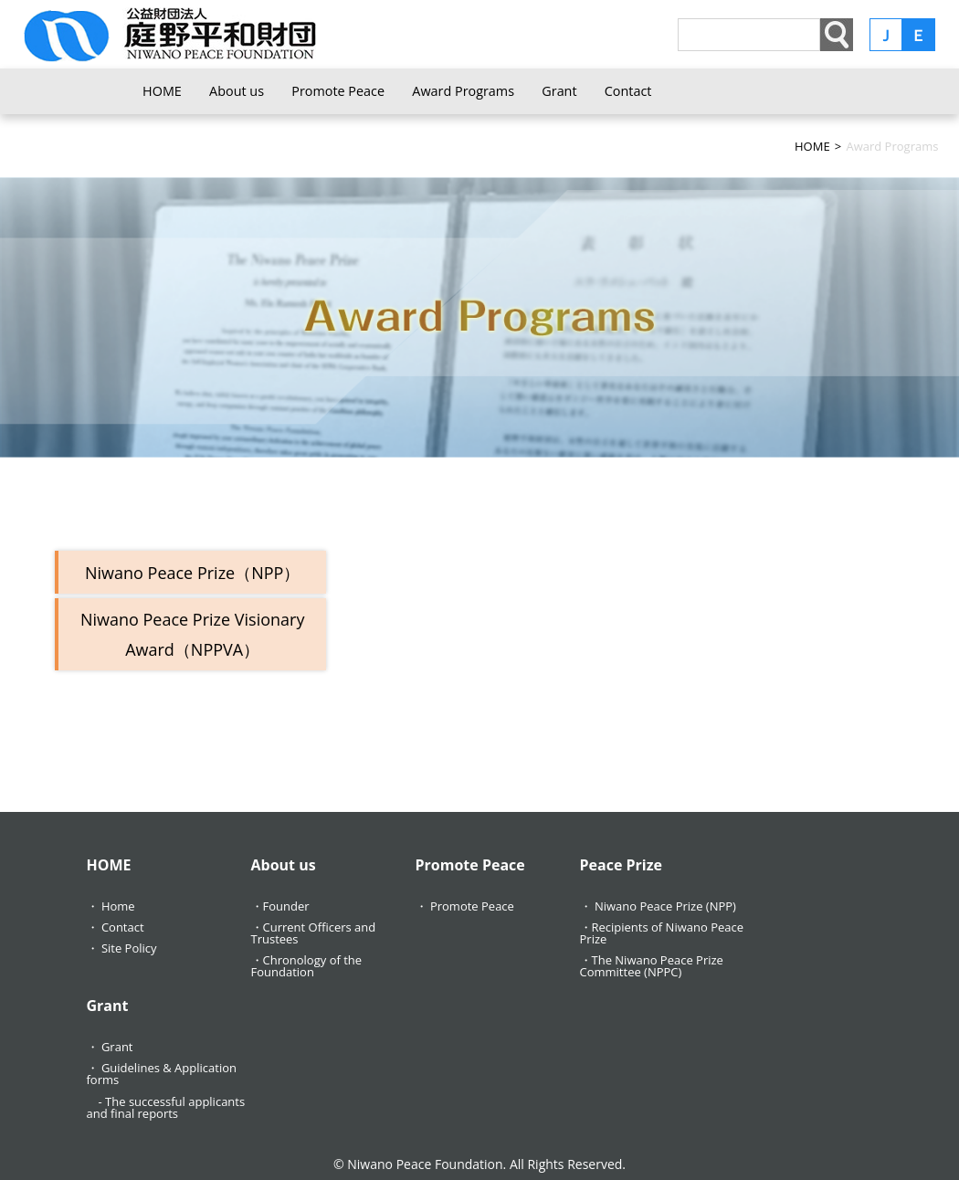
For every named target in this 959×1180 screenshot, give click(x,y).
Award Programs (463, 91)
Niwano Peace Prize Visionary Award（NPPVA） (192, 633)
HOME (162, 91)
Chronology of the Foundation (307, 966)
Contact (628, 91)
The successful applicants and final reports (166, 1107)
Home (118, 906)
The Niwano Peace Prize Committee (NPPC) (651, 966)
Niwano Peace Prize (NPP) (665, 906)
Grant (559, 91)
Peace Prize (621, 865)
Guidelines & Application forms (162, 1073)
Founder (286, 906)
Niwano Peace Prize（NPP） (192, 573)
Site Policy (129, 948)
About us (236, 91)
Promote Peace (338, 91)
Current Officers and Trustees (313, 933)
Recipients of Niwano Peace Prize (662, 933)
